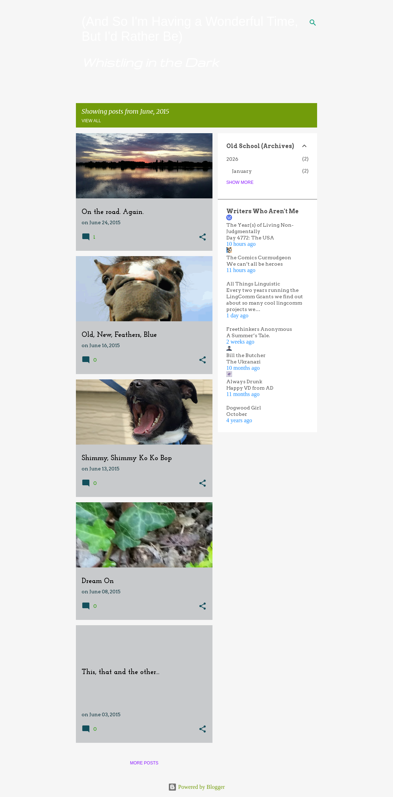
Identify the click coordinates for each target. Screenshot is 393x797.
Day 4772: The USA (250, 238)
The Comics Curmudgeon (258, 257)
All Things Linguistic (253, 284)
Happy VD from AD (249, 388)
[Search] (313, 22)
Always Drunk (244, 381)
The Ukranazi (243, 361)
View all (91, 120)
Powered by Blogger (196, 787)
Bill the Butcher (246, 355)
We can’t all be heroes (254, 264)
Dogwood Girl (243, 408)
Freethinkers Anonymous (259, 329)
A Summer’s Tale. (248, 335)
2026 (232, 159)
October (236, 414)
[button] (202, 237)
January (242, 171)
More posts (144, 763)
